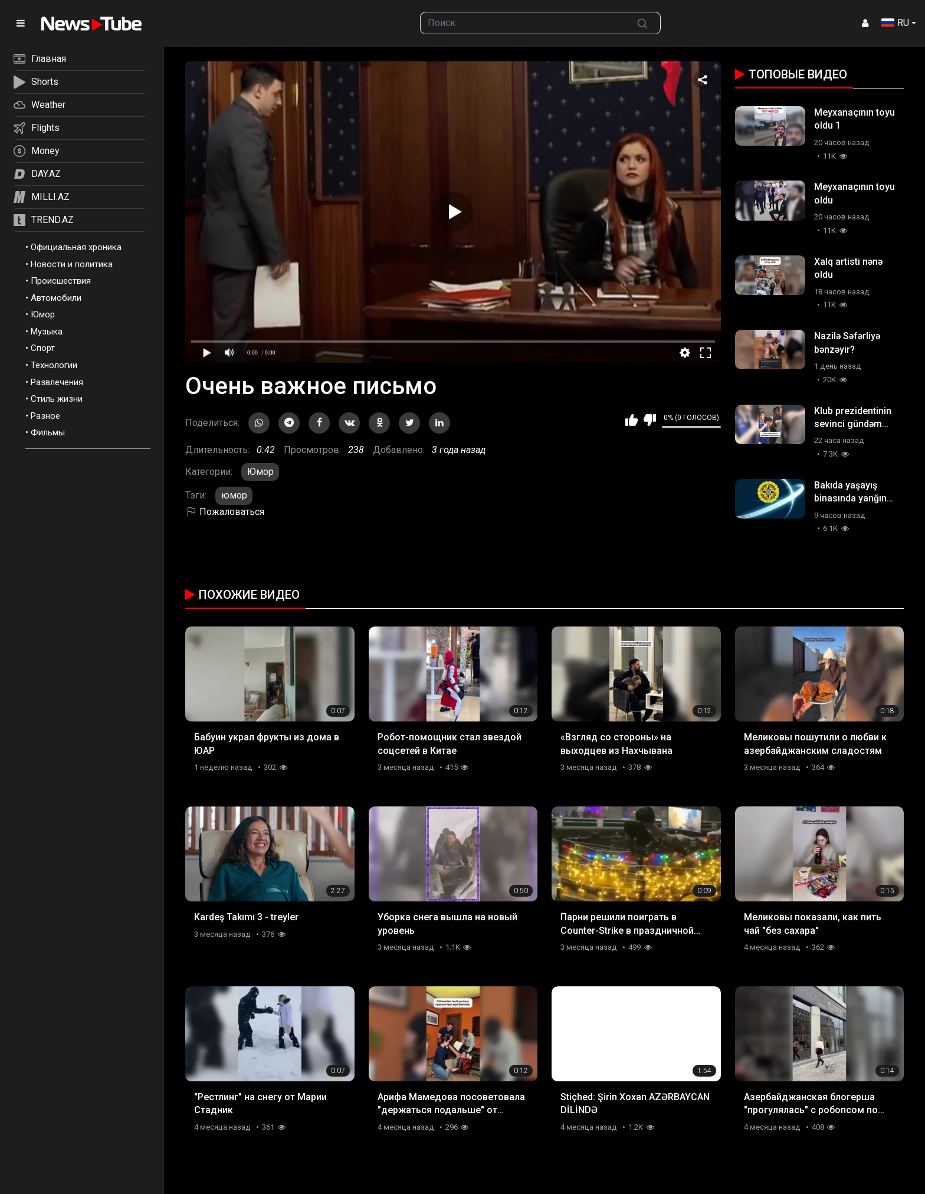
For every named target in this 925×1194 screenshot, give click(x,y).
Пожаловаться (224, 511)
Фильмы (48, 432)
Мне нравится (631, 420)
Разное (45, 416)
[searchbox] (523, 23)
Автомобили (56, 298)
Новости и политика (72, 264)
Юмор (43, 314)
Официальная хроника (76, 247)
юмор (234, 495)
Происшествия (61, 280)
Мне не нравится (650, 420)
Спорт (43, 348)
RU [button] (895, 22)
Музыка (47, 331)
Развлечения (57, 382)
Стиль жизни (57, 398)
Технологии (54, 365)
